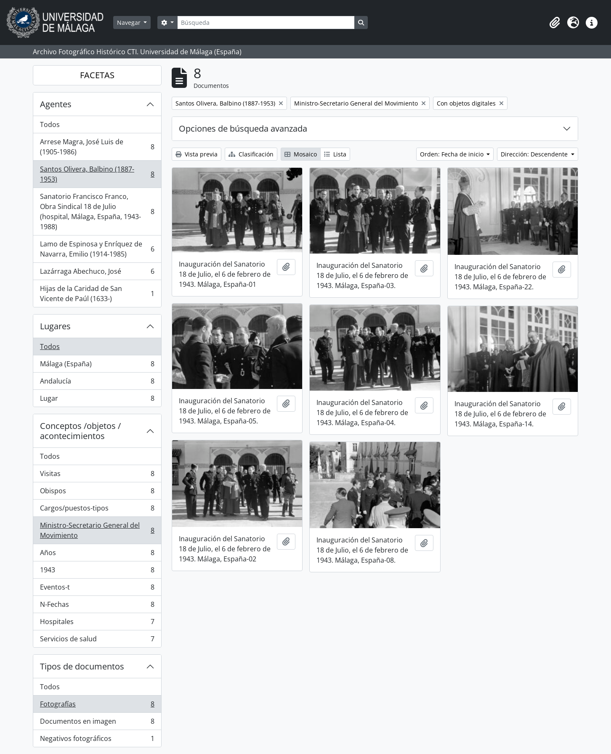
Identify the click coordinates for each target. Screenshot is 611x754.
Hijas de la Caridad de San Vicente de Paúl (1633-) (97, 293)
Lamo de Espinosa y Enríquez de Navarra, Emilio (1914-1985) (97, 249)
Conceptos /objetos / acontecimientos (80, 431)
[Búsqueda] (266, 22)
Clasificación (251, 154)
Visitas (97, 475)
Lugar (97, 400)
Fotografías (97, 706)
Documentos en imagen (97, 723)
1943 (97, 572)
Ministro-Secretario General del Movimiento (97, 530)
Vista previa (196, 154)
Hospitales (97, 623)
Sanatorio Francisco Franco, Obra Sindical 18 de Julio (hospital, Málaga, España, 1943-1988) (97, 211)
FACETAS (97, 75)
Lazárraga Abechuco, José (97, 273)
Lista (335, 154)
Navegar (129, 22)
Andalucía (97, 383)
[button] (554, 22)
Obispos (97, 493)
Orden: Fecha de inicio (452, 154)
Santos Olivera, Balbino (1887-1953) (97, 174)
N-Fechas (97, 606)
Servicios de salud (97, 640)
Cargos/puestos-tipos (97, 510)
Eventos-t (97, 589)
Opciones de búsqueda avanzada (243, 128)
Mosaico (300, 154)
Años (97, 554)
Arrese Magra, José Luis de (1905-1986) (97, 146)
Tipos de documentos (82, 666)
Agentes (56, 104)
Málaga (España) (97, 366)
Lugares (55, 326)
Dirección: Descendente (535, 154)
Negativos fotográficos (97, 740)
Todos (50, 124)
